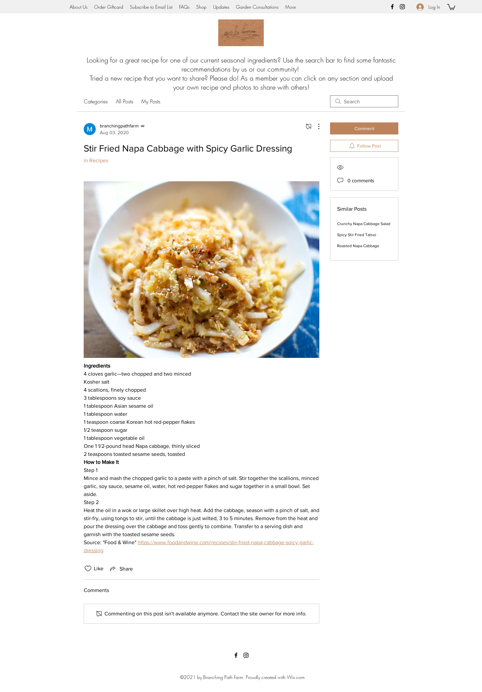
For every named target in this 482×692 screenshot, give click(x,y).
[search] (364, 101)
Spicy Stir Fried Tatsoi (356, 234)
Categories (96, 101)
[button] (451, 6)
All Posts (124, 101)
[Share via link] (121, 569)
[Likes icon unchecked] (88, 569)
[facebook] (392, 6)
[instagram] (402, 6)
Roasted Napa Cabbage (358, 245)
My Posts (150, 101)
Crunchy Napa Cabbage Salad (363, 223)
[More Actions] (315, 126)
